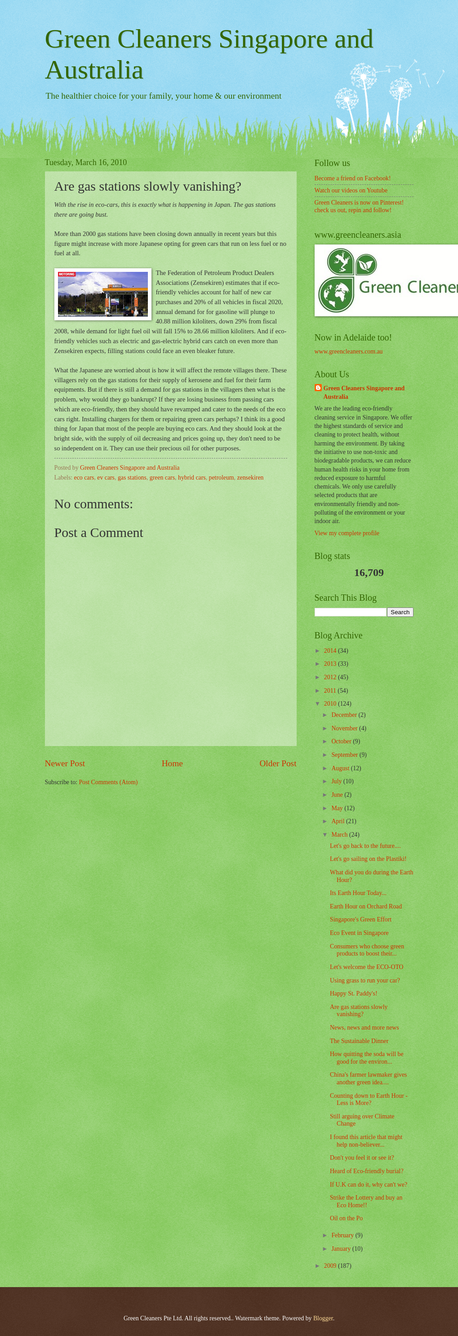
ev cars (106, 477)
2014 (331, 650)
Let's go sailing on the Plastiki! (368, 859)
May (337, 808)
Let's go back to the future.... (365, 846)
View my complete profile (347, 533)
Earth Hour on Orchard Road (366, 906)
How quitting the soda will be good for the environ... (367, 1058)
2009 (331, 1265)
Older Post (277, 763)
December (344, 715)
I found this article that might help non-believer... (366, 1141)
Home (172, 763)
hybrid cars (192, 477)
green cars (162, 477)
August (341, 768)
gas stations (132, 477)
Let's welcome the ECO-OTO (367, 967)
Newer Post (65, 763)
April (338, 821)
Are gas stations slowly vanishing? (358, 1011)
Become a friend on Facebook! (353, 178)
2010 (331, 703)
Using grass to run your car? (365, 980)
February (343, 1235)
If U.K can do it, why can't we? (368, 1184)
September (345, 754)
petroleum (221, 477)
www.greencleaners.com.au (349, 351)
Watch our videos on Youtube (351, 190)
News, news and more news (364, 1027)
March (340, 834)
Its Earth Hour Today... (358, 893)
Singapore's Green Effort (360, 919)
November (345, 728)
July (337, 781)
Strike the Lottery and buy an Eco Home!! (366, 1201)
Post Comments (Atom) (108, 782)
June (337, 794)
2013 (331, 663)
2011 (331, 690)
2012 (331, 677)
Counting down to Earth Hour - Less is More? (369, 1099)
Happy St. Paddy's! (354, 993)
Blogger (323, 1318)
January (341, 1248)
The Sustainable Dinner (359, 1041)
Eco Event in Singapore (359, 933)
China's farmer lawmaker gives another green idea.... (368, 1078)
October (342, 741)
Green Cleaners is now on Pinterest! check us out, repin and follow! (359, 206)
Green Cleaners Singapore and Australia (364, 392)
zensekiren (250, 477)
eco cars (84, 477)
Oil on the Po (346, 1218)
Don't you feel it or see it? (362, 1157)
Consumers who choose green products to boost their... (367, 950)
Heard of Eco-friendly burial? (367, 1171)
